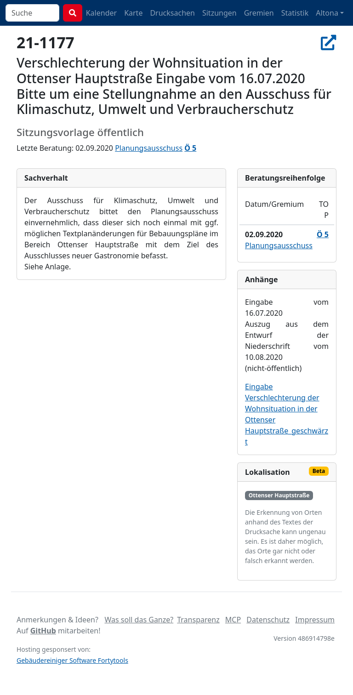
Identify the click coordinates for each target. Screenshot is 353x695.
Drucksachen (172, 13)
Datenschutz (268, 620)
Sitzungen (219, 13)
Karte (133, 13)
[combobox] (32, 13)
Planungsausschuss (148, 148)
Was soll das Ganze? (138, 620)
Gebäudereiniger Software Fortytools (72, 660)
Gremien (259, 13)
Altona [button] (327, 13)
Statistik (295, 13)
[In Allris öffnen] (328, 42)
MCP (233, 620)
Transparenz (198, 620)
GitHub (43, 631)
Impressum (315, 620)
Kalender (101, 13)
